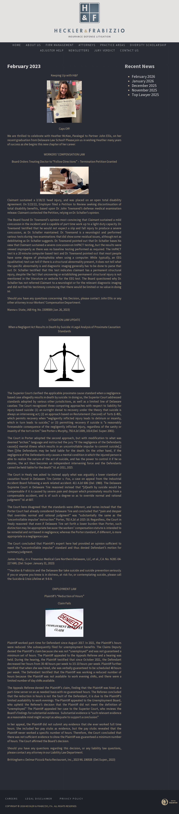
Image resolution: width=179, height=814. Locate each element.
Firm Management (60, 45)
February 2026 (143, 76)
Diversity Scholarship (148, 45)
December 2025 (144, 85)
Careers (11, 798)
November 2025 (144, 90)
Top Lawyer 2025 (145, 94)
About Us (33, 45)
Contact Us (129, 50)
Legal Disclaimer (38, 798)
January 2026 (143, 81)
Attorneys (87, 45)
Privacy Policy (71, 798)
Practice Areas (112, 45)
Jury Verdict (104, 50)
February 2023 (24, 66)
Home (17, 45)
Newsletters (79, 50)
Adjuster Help (52, 50)
